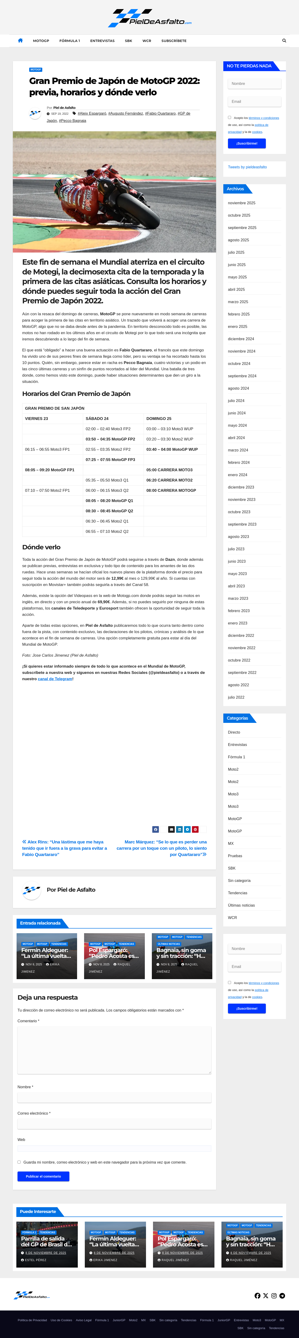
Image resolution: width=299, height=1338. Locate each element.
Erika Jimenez (103, 1260)
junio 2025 (237, 265)
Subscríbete (174, 41)
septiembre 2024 (242, 376)
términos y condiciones (264, 118)
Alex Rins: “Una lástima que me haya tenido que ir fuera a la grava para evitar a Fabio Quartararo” (64, 848)
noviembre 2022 (242, 648)
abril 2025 (236, 289)
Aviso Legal (84, 1320)
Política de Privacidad (32, 1320)
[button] (284, 41)
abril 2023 (236, 586)
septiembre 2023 (242, 524)
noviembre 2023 (242, 500)
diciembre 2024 (241, 339)
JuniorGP (119, 1320)
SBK (128, 41)
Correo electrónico (34, 1113)
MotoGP (41, 41)
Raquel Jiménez (173, 1260)
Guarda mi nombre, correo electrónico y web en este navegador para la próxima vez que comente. (104, 1162)
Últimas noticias (169, 944)
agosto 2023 (238, 537)
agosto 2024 (238, 388)
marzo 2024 (238, 450)
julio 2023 (236, 549)
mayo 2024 (237, 425)
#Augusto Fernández (125, 113)
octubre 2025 (239, 215)
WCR (146, 41)
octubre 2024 (239, 364)
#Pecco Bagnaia (72, 121)
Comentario (28, 1021)
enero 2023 (237, 623)
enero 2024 (237, 475)
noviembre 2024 (242, 351)
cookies (257, 132)
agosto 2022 (238, 685)
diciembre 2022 (241, 636)
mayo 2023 (237, 574)
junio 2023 (237, 561)
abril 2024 (236, 438)
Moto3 (233, 794)
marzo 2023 (238, 598)
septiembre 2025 (242, 228)
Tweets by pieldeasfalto (247, 167)
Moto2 (233, 769)
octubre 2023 (239, 512)
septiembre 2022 (242, 673)
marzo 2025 (238, 302)
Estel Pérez (33, 1260)
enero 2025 (237, 327)
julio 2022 (236, 697)
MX (231, 844)
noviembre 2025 (242, 203)
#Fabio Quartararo (160, 113)
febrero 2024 (239, 462)
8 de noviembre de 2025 (45, 1253)
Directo (234, 732)
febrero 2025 (239, 314)
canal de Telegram (55, 679)
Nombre (25, 1087)
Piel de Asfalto (64, 108)
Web (21, 1140)
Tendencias (59, 944)
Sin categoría (239, 881)
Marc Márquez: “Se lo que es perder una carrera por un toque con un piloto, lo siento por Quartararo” (162, 848)
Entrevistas (102, 41)
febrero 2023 (239, 611)
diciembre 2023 (241, 487)
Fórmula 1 (70, 41)
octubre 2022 (239, 660)
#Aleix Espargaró (92, 113)
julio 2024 (236, 401)
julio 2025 (236, 252)
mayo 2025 (237, 277)
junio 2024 (237, 413)
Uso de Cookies (61, 1320)
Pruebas (235, 856)
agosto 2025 (238, 240)
